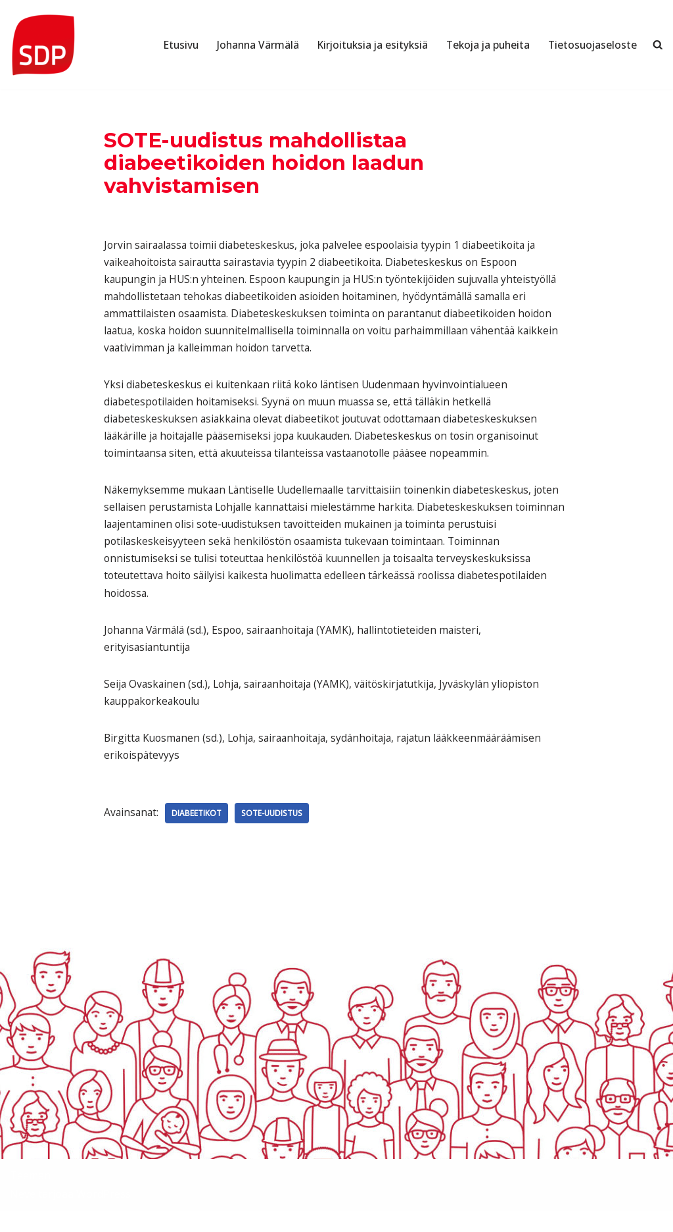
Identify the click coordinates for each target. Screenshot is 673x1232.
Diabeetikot (198, 833)
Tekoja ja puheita (484, 45)
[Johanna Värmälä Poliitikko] (43, 45)
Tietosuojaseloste (591, 45)
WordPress (103, 1215)
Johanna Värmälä (247, 45)
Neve (22, 1215)
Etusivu (168, 45)
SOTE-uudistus (274, 833)
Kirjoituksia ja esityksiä (365, 45)
